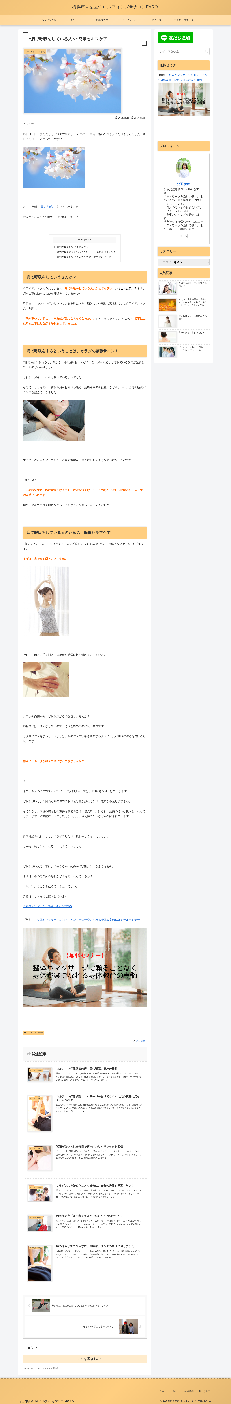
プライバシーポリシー (169, 1391)
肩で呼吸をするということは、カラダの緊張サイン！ (86, 252)
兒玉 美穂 (183, 184)
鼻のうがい (48, 206)
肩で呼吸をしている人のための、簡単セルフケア (83, 257)
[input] (184, 51)
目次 (80, 239)
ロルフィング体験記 (33, 1032)
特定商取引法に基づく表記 (197, 1391)
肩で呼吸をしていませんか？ (72, 247)
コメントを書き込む (85, 1359)
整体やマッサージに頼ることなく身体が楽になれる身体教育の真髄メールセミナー (88, 919)
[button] (206, 51)
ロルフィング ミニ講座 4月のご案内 (47, 906)
